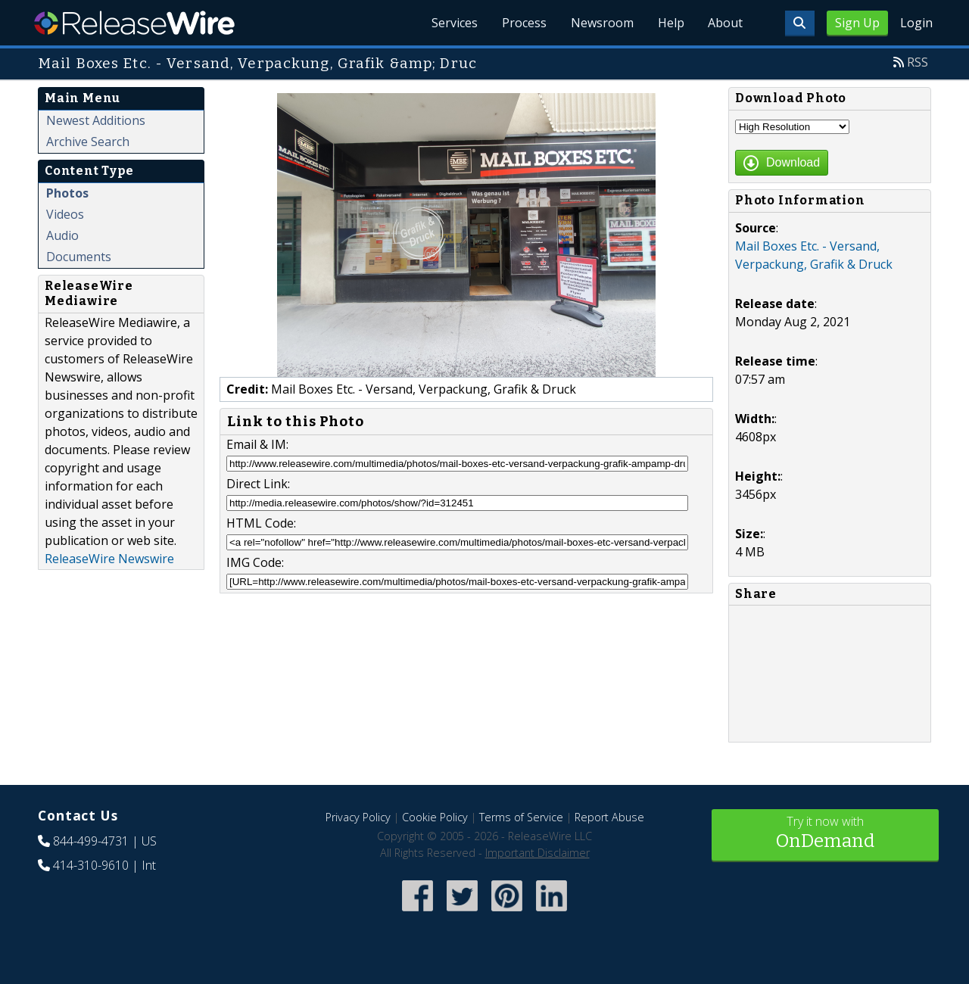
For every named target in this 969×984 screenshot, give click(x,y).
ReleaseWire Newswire (109, 558)
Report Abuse (609, 817)
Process (523, 22)
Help (670, 22)
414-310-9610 (91, 865)
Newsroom (601, 22)
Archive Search (87, 141)
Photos (67, 193)
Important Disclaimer (537, 852)
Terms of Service (521, 817)
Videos (65, 214)
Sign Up (857, 22)
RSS (917, 62)
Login (916, 22)
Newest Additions (95, 120)
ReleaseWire (134, 23)
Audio (62, 235)
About (725, 22)
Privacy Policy (358, 817)
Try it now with (825, 834)
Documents (78, 256)
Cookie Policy (435, 817)
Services (454, 22)
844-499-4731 (91, 841)
